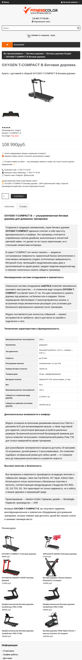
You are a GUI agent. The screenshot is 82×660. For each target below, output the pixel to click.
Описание (9, 207)
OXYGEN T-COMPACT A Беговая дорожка (19, 554)
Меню (5, 2)
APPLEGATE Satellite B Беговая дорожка (60, 554)
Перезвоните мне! (41, 22)
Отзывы (23, 207)
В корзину (19, 196)
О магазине (8, 651)
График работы (10, 655)
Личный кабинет (70, 2)
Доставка (7, 658)
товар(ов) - (47, 35)
